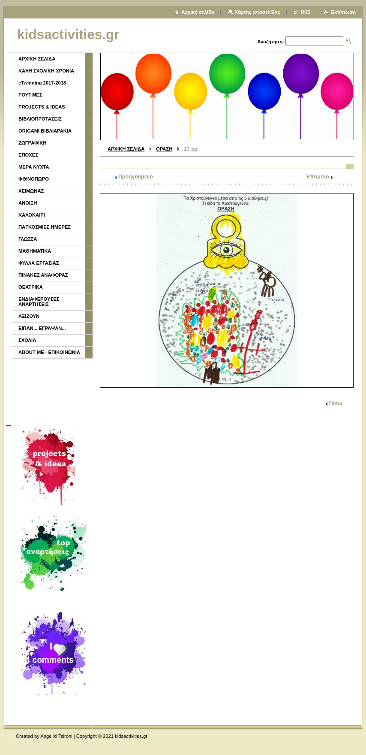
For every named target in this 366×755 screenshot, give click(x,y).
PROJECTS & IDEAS (41, 106)
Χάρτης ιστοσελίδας (257, 12)
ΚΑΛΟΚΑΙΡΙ (31, 214)
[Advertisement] (51, 390)
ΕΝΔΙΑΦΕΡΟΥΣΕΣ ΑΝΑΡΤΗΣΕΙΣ (38, 301)
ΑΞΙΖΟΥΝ (28, 316)
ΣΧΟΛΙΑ (27, 340)
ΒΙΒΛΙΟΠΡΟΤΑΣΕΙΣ (40, 118)
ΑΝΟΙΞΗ (27, 202)
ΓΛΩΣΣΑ (27, 239)
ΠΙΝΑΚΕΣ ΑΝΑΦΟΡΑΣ (43, 275)
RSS (306, 12)
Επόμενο (317, 177)
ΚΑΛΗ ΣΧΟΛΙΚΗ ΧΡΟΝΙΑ (46, 70)
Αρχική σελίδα (197, 12)
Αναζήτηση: (270, 41)
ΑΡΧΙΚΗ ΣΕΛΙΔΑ (126, 148)
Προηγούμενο (135, 177)
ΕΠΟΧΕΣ (28, 154)
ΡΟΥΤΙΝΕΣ (30, 94)
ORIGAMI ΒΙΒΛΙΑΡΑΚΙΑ (45, 130)
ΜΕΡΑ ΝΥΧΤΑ (33, 166)
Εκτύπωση (343, 12)
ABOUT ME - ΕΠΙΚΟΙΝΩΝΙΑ (49, 352)
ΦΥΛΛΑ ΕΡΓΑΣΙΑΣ (38, 263)
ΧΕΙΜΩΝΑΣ (31, 190)
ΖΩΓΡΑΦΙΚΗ (32, 142)
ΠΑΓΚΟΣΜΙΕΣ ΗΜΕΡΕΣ (44, 227)
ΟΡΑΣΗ (164, 148)
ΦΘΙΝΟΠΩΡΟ (33, 178)
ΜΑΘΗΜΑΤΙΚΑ (34, 251)
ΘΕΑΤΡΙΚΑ (30, 287)
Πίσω (335, 404)
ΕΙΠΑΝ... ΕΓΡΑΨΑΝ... (42, 328)
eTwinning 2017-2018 (42, 82)
